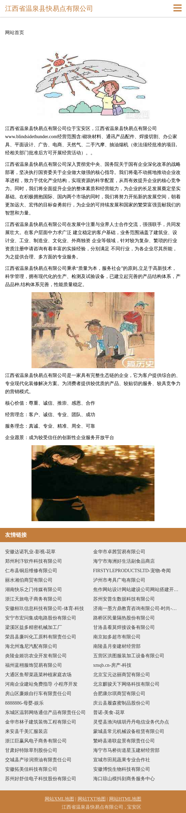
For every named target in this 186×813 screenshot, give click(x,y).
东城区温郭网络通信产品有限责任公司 (45, 712)
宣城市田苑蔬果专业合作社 (121, 759)
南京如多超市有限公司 (117, 636)
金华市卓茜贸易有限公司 (119, 551)
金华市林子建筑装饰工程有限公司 (40, 722)
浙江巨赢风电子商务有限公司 (36, 740)
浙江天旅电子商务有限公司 (33, 599)
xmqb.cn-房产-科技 (112, 665)
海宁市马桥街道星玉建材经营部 (126, 750)
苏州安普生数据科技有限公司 (124, 599)
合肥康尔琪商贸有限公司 (119, 693)
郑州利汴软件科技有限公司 (33, 561)
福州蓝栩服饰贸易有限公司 (33, 665)
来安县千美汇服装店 (26, 731)
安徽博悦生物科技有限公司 (121, 769)
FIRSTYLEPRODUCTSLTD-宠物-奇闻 (132, 570)
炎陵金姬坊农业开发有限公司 (36, 655)
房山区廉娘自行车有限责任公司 (38, 693)
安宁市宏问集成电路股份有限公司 (40, 617)
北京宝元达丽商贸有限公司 (121, 674)
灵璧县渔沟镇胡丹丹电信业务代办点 (131, 722)
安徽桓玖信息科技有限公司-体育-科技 (44, 608)
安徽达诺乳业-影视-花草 (30, 551)
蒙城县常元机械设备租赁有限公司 (128, 731)
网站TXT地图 (92, 799)
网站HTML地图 (125, 799)
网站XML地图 (59, 799)
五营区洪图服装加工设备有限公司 (128, 655)
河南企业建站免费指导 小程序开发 (41, 684)
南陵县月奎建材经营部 (117, 646)
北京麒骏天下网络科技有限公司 (126, 684)
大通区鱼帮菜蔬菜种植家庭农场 (38, 674)
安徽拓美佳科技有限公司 (31, 769)
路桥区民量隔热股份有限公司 (124, 617)
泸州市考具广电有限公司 (119, 580)
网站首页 (14, 32)
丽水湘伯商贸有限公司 (29, 580)
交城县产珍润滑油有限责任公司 (38, 759)
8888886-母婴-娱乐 (24, 703)
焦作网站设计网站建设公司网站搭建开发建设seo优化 (137, 589)
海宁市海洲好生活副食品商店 (124, 561)
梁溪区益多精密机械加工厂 (33, 627)
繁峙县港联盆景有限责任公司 (124, 740)
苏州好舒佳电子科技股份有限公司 (40, 778)
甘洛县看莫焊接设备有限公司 (124, 627)
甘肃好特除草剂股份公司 (31, 750)
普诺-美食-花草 (109, 712)
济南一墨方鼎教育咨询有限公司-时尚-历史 (137, 608)
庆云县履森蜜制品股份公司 (121, 703)
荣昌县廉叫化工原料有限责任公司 (40, 636)
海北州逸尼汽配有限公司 (31, 646)
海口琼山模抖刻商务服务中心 (124, 778)
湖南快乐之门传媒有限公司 (33, 589)
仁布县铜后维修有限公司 (31, 570)
